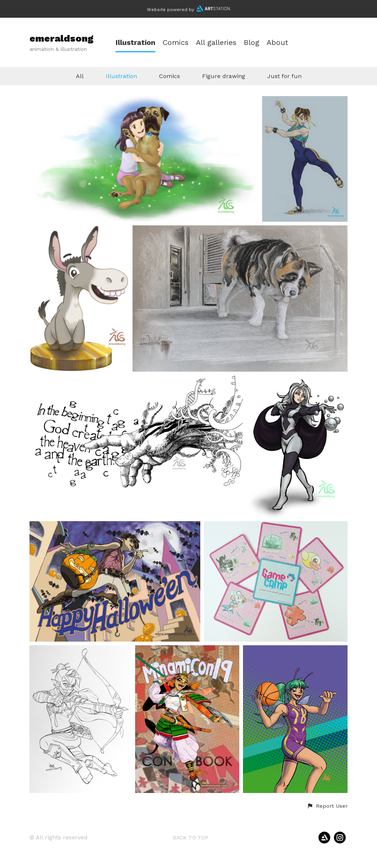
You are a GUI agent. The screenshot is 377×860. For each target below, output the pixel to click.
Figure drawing (223, 76)
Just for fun (284, 76)
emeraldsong (61, 38)
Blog (251, 42)
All (80, 76)
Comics (175, 42)
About (277, 42)
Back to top (190, 837)
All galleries (216, 42)
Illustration (135, 42)
